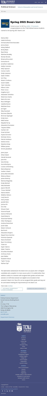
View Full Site (3, 393)
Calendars (23, 339)
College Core (23, 358)
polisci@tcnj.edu (5, 314)
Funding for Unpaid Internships (36, 288)
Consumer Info (21, 386)
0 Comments (34, 26)
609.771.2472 (4, 312)
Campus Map (23, 341)
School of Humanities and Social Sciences (30, 7)
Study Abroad (23, 361)
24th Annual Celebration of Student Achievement (10, 289)
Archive (10, 286)
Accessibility (15, 386)
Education (23, 371)
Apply (36, 2)
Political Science (8, 7)
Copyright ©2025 (4, 384)
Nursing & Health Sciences (23, 378)
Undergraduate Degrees (23, 354)
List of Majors (23, 352)
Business (23, 369)
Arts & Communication (23, 367)
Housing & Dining (23, 344)
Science (23, 379)
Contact (2, 386)
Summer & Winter (23, 363)
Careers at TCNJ (8, 386)
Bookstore (23, 337)
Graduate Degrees (24, 356)
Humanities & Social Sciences (23, 376)
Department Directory (7, 317)
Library (23, 346)
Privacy (27, 386)
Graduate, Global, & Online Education (23, 374)
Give (42, 2)
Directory (23, 343)
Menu (3, 11)
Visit (39, 2)
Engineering (23, 372)
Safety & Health (23, 348)
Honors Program (23, 359)
